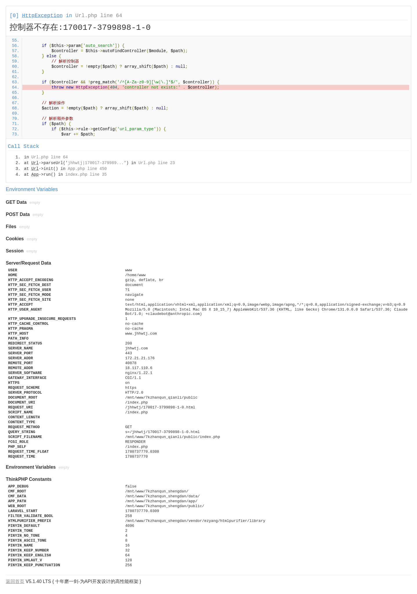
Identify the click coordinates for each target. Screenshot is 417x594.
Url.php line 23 (156, 163)
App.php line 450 (87, 168)
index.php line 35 (86, 174)
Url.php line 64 (98, 16)
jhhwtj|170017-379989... (96, 163)
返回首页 (15, 581)
